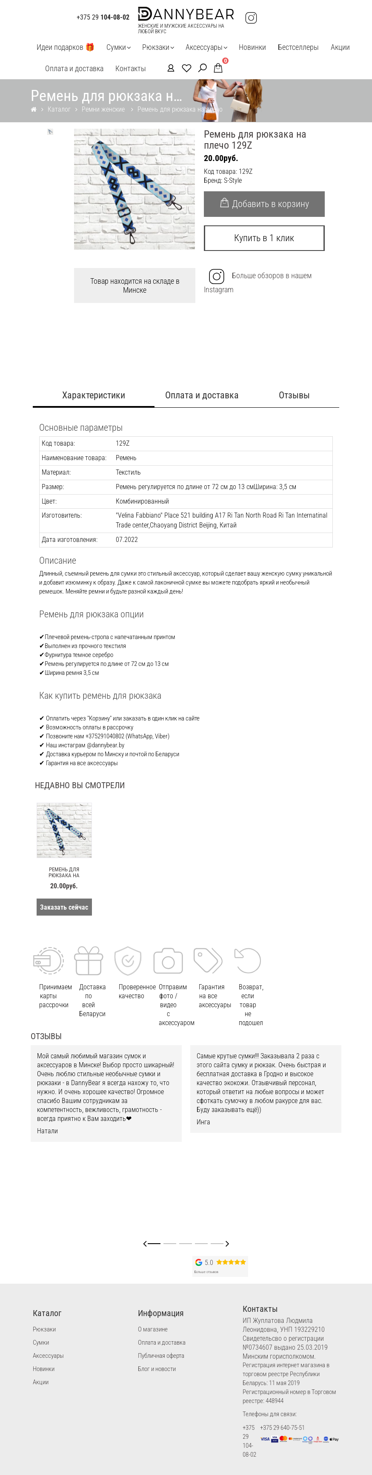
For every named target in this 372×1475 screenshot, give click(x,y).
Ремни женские (104, 109)
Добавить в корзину (264, 203)
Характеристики (93, 395)
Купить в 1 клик (264, 238)
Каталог (59, 109)
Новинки (252, 47)
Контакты (130, 68)
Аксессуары (204, 47)
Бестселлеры (298, 47)
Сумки (116, 47)
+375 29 (103, 17)
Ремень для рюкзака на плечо (180, 109)
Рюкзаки (155, 47)
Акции (340, 47)
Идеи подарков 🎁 (65, 47)
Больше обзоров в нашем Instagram (258, 281)
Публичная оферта (161, 1356)
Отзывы (294, 395)
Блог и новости (157, 1369)
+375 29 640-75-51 (282, 1428)
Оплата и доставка (74, 68)
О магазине (153, 1329)
